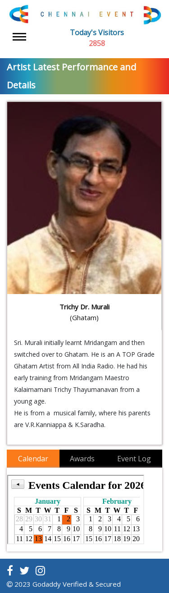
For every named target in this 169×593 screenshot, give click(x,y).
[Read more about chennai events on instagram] (40, 570)
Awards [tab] (82, 459)
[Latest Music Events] (84, 14)
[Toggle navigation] (19, 37)
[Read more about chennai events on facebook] (10, 570)
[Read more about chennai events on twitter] (24, 570)
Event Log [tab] (134, 459)
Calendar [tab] (33, 459)
